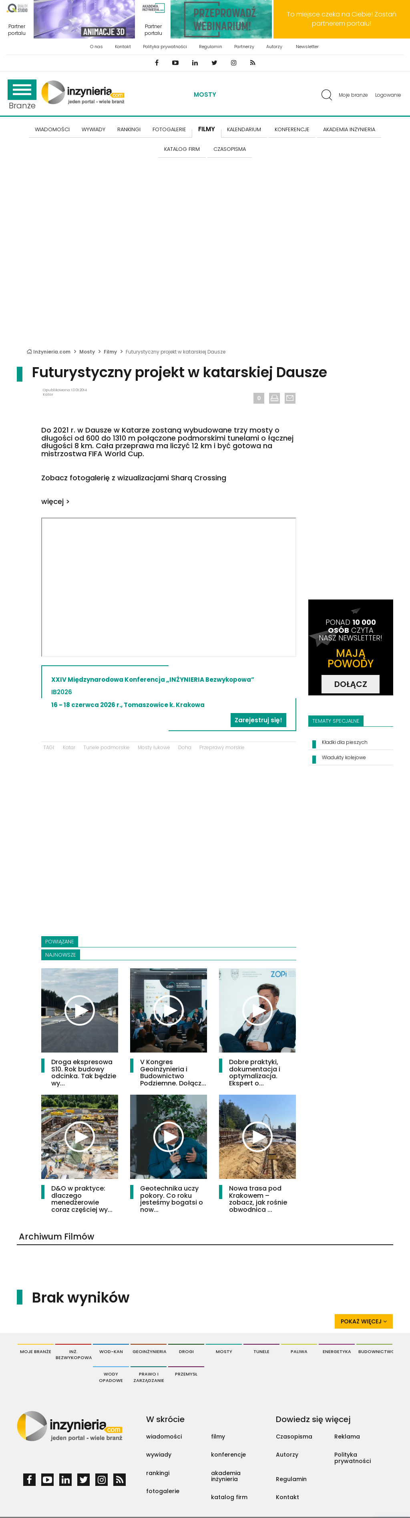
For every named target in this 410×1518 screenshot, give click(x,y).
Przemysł (186, 1374)
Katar (69, 747)
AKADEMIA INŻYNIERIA (349, 129)
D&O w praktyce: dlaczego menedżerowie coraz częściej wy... (82, 1199)
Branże (22, 95)
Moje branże (353, 94)
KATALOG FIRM (182, 149)
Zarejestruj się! (258, 720)
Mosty (205, 94)
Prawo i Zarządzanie (148, 1377)
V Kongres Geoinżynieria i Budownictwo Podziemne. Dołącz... (173, 1072)
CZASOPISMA (229, 149)
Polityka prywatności (165, 46)
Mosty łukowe (154, 747)
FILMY (206, 129)
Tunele (261, 1351)
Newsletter (307, 46)
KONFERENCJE (292, 129)
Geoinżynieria (150, 1351)
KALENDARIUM (244, 129)
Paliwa (299, 1351)
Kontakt (123, 46)
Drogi (186, 1351)
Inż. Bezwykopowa (73, 1354)
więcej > (55, 501)
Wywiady (93, 129)
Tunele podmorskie (106, 747)
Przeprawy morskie (222, 747)
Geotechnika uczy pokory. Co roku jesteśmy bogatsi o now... (171, 1199)
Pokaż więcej (364, 1321)
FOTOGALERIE (169, 129)
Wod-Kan (111, 1351)
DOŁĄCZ (350, 684)
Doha (184, 747)
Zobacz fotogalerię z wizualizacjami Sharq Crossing (133, 478)
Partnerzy (244, 46)
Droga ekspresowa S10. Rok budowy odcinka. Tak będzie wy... (83, 1072)
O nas (96, 46)
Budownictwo (375, 1351)
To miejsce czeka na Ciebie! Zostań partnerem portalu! (341, 19)
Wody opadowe (111, 1377)
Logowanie (388, 94)
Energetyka (337, 1351)
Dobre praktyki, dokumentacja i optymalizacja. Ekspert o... (254, 1072)
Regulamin (210, 46)
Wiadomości (52, 129)
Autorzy (274, 46)
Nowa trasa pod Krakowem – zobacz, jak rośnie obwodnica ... (258, 1199)
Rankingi (129, 129)
